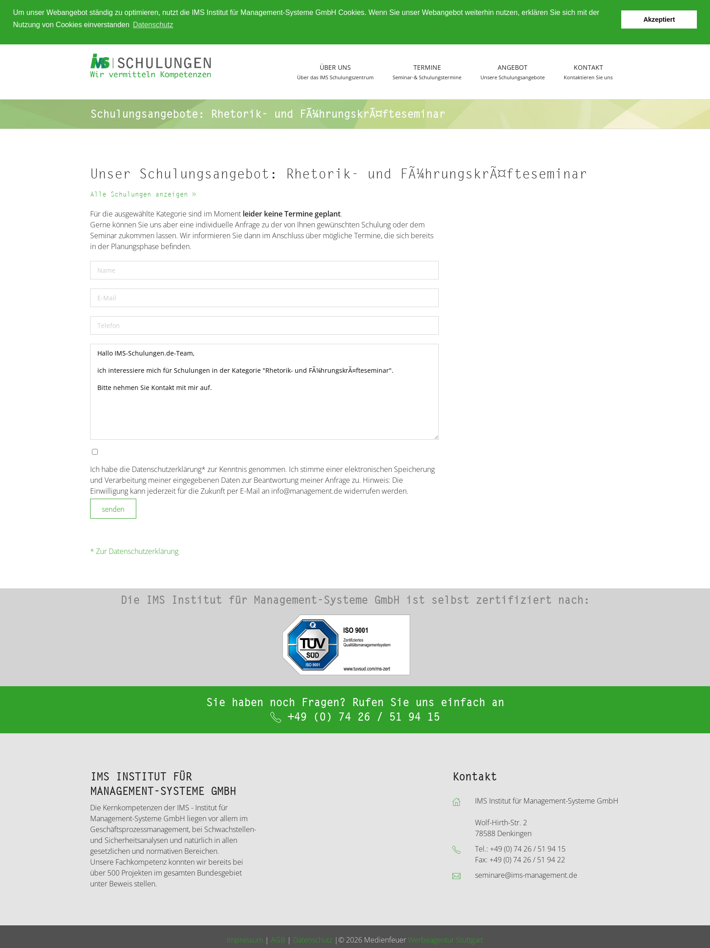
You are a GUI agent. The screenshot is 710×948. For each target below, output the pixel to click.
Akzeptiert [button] (659, 19)
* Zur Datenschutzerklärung (134, 551)
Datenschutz (312, 939)
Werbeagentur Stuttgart (445, 939)
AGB (278, 939)
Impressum (245, 939)
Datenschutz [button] (153, 25)
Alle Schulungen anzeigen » (143, 194)
